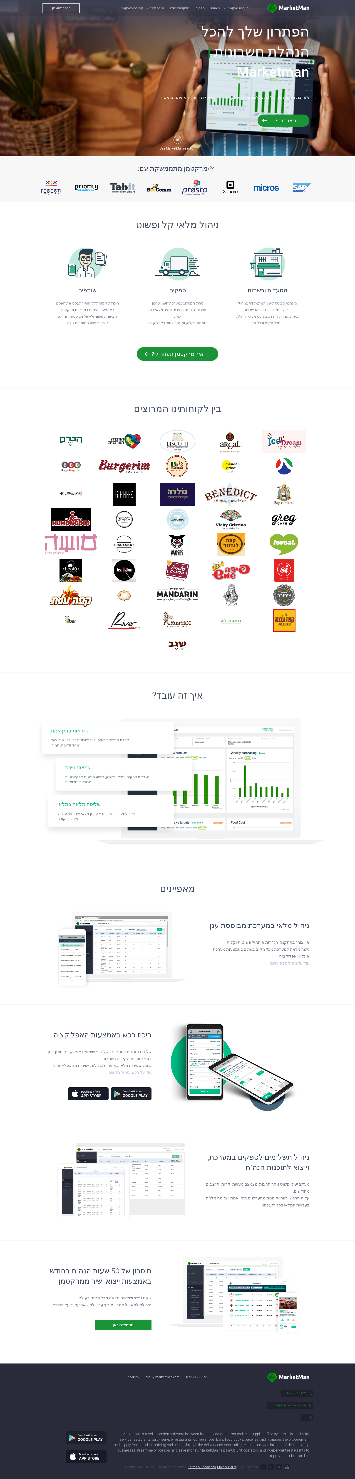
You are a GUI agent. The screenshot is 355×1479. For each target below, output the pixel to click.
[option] (51, 187)
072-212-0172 (196, 1377)
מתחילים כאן (123, 1325)
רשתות (215, 8)
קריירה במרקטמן (131, 8)
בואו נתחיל (285, 120)
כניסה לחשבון (61, 8)
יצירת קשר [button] (155, 8)
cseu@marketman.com (162, 1377)
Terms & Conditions (202, 1467)
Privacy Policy (226, 1467)
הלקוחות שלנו (179, 8)
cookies (133, 1377)
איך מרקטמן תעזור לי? (177, 354)
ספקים (200, 8)
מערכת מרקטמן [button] (236, 8)
